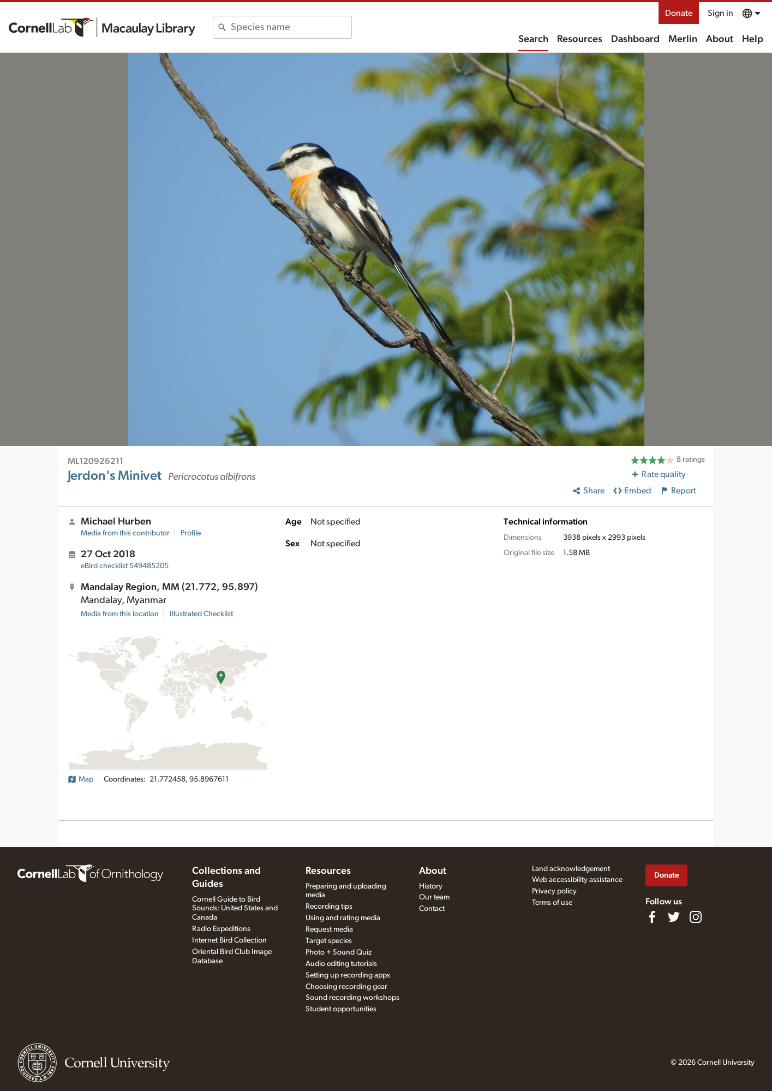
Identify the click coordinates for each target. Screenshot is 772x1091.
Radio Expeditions (221, 929)
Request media (329, 929)
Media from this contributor (125, 533)
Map (80, 779)
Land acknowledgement (571, 869)
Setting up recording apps (348, 975)
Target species (329, 941)
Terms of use (552, 903)
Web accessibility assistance (577, 880)
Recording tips (329, 906)
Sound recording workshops (352, 997)
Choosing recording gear (346, 987)
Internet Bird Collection (229, 940)
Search (533, 39)
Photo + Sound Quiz (339, 952)
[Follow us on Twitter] (673, 916)
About (719, 39)
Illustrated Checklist (201, 614)
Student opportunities (341, 1009)
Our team (434, 897)
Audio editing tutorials (341, 964)
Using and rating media (343, 918)
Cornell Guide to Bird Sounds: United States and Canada (235, 909)
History (430, 886)
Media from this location (120, 614)
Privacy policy (554, 891)
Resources (579, 39)
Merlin (682, 39)
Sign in (720, 13)
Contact (432, 909)
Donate (678, 13)
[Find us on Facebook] (652, 916)
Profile (191, 533)
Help (752, 39)
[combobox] (291, 27)
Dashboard (635, 39)
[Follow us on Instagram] (695, 916)
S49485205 (125, 566)
